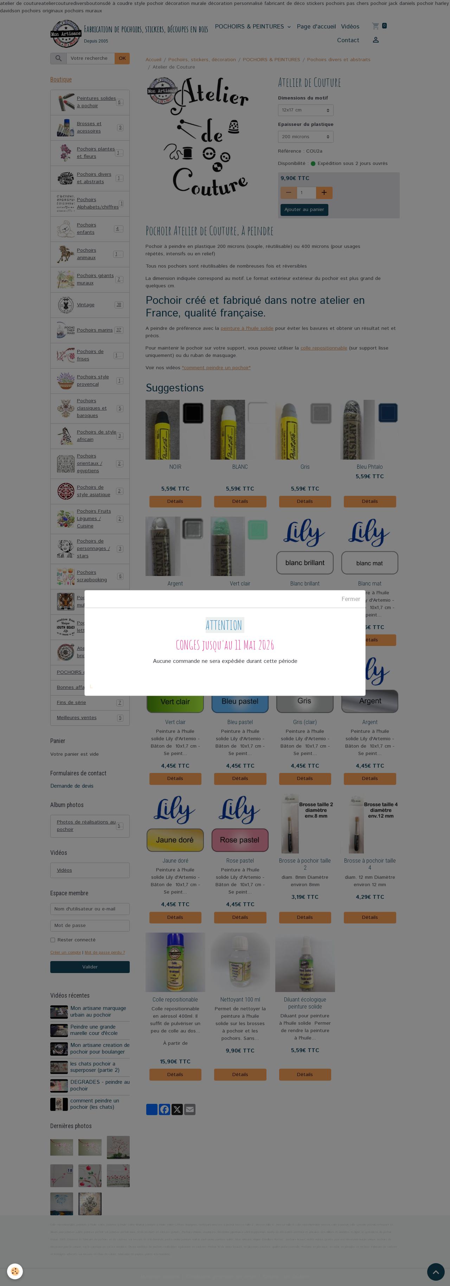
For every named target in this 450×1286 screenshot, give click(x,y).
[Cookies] (15, 1271)
